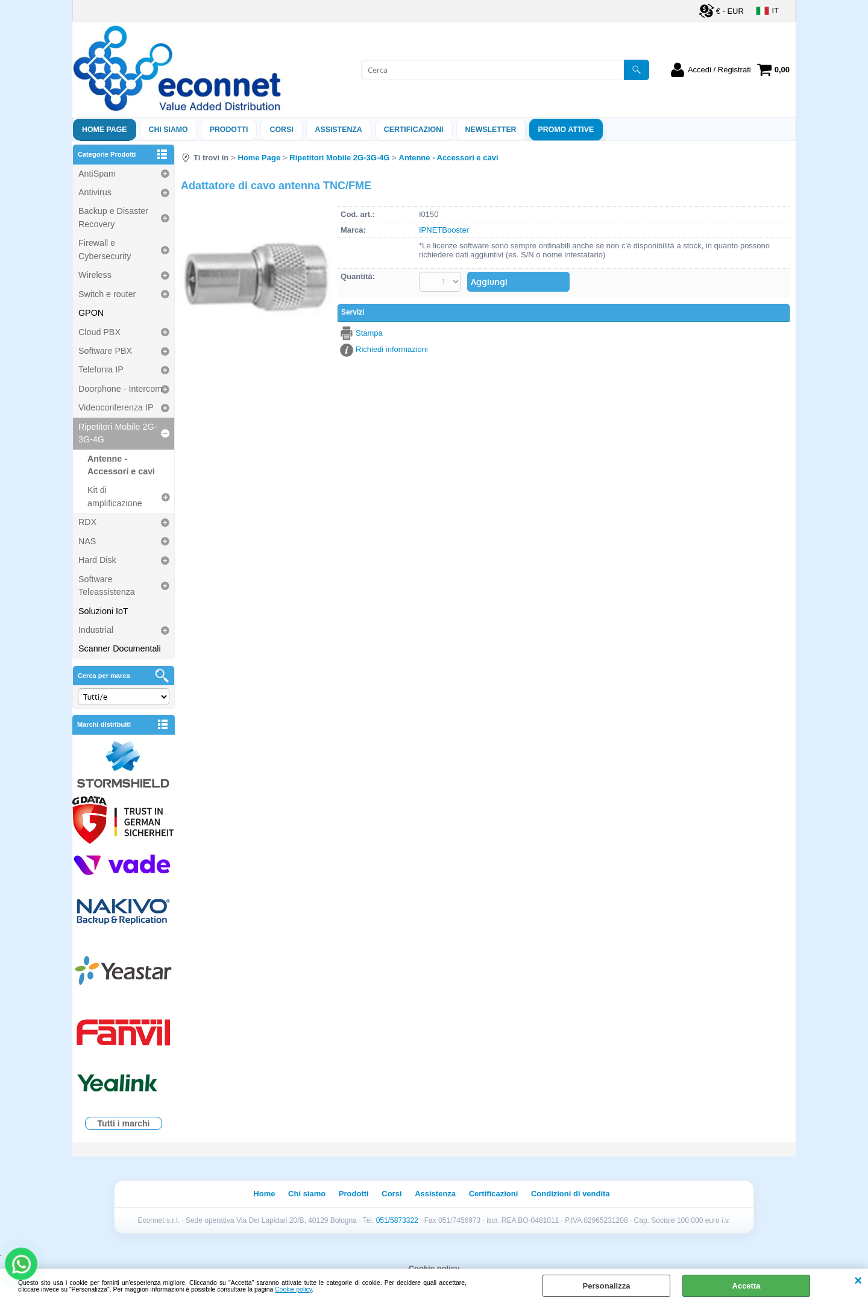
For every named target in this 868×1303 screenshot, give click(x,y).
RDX (87, 522)
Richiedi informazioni (392, 349)
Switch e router (107, 294)
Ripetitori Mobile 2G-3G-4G (117, 433)
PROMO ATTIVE (566, 129)
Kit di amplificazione (114, 496)
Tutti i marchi (124, 1123)
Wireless (95, 275)
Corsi (281, 129)
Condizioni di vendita (570, 1193)
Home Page (104, 129)
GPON (91, 313)
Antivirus (95, 192)
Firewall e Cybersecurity (104, 249)
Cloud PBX (99, 332)
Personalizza (607, 1285)
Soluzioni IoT (103, 611)
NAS (87, 541)
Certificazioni (414, 129)
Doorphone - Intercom (120, 389)
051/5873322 (397, 1220)
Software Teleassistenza (106, 585)
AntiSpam (97, 173)
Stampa (369, 333)
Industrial (95, 630)
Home (264, 1193)
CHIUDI (858, 1281)
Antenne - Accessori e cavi (121, 465)
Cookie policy (293, 1289)
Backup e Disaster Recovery (113, 217)
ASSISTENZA (338, 129)
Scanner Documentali (119, 648)
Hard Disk (97, 560)
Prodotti (229, 129)
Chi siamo (168, 129)
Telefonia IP (101, 369)
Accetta (746, 1285)
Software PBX (105, 351)
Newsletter (491, 129)
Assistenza (435, 1193)
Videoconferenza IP (116, 407)
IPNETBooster (444, 229)
